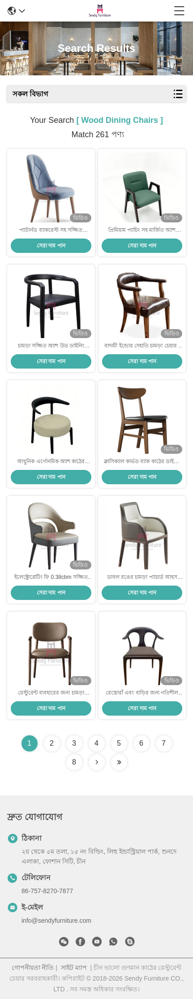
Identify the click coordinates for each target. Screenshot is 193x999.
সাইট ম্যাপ (74, 967)
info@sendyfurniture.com (56, 920)
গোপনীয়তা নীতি (33, 967)
